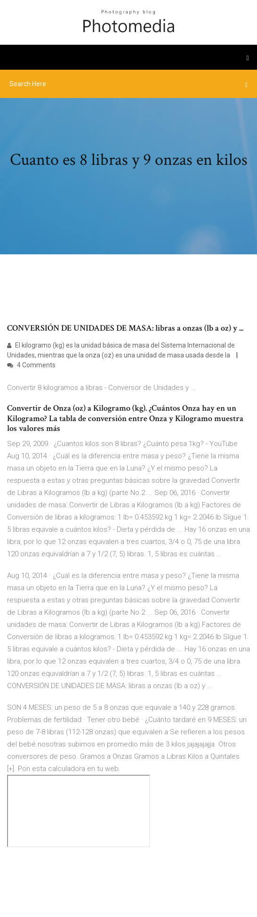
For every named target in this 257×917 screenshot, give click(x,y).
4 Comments (31, 365)
